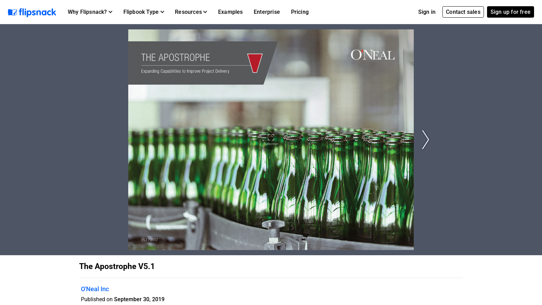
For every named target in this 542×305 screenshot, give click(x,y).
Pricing (300, 12)
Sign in (427, 12)
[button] (90, 12)
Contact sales (463, 12)
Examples (230, 12)
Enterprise (267, 12)
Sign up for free (510, 12)
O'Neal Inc (95, 289)
